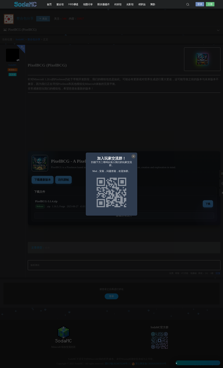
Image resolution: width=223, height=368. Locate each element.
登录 (199, 4)
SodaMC (26, 4)
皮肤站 (142, 4)
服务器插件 (104, 4)
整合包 (60, 4)
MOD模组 (73, 4)
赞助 (152, 4)
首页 (49, 4)
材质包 (118, 4)
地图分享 (88, 4)
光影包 (130, 4)
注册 (210, 4)
